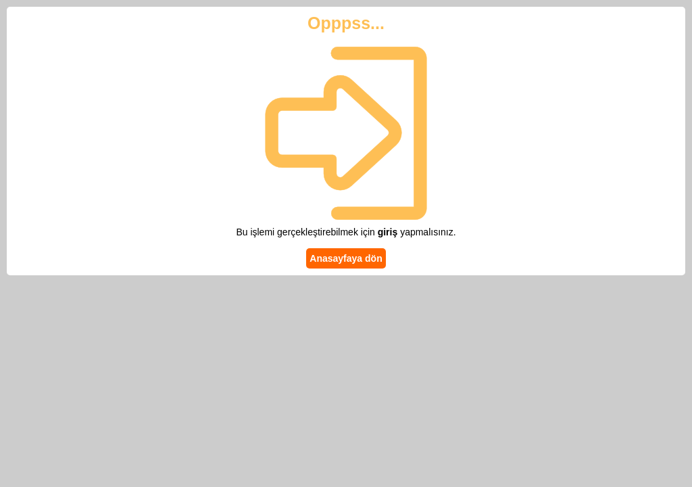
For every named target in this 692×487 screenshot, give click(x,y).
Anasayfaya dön (346, 258)
